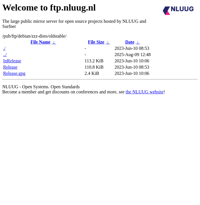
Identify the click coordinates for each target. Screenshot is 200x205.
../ (5, 54)
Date (129, 42)
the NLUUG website (144, 91)
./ (4, 48)
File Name (41, 42)
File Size (96, 42)
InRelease (12, 60)
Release (10, 67)
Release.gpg (14, 73)
